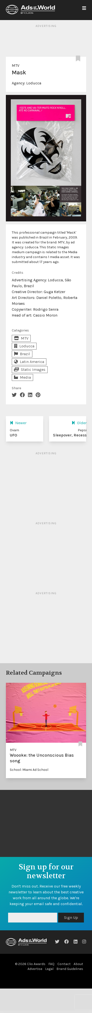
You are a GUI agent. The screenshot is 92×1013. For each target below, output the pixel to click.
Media (22, 377)
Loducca (33, 83)
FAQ (51, 964)
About (78, 964)
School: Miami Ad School (29, 770)
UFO (13, 435)
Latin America (29, 361)
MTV (15, 65)
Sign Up (71, 917)
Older (79, 423)
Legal (49, 969)
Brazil (22, 354)
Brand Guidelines (69, 969)
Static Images (29, 369)
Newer (18, 423)
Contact (64, 964)
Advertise (34, 969)
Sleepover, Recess (70, 435)
